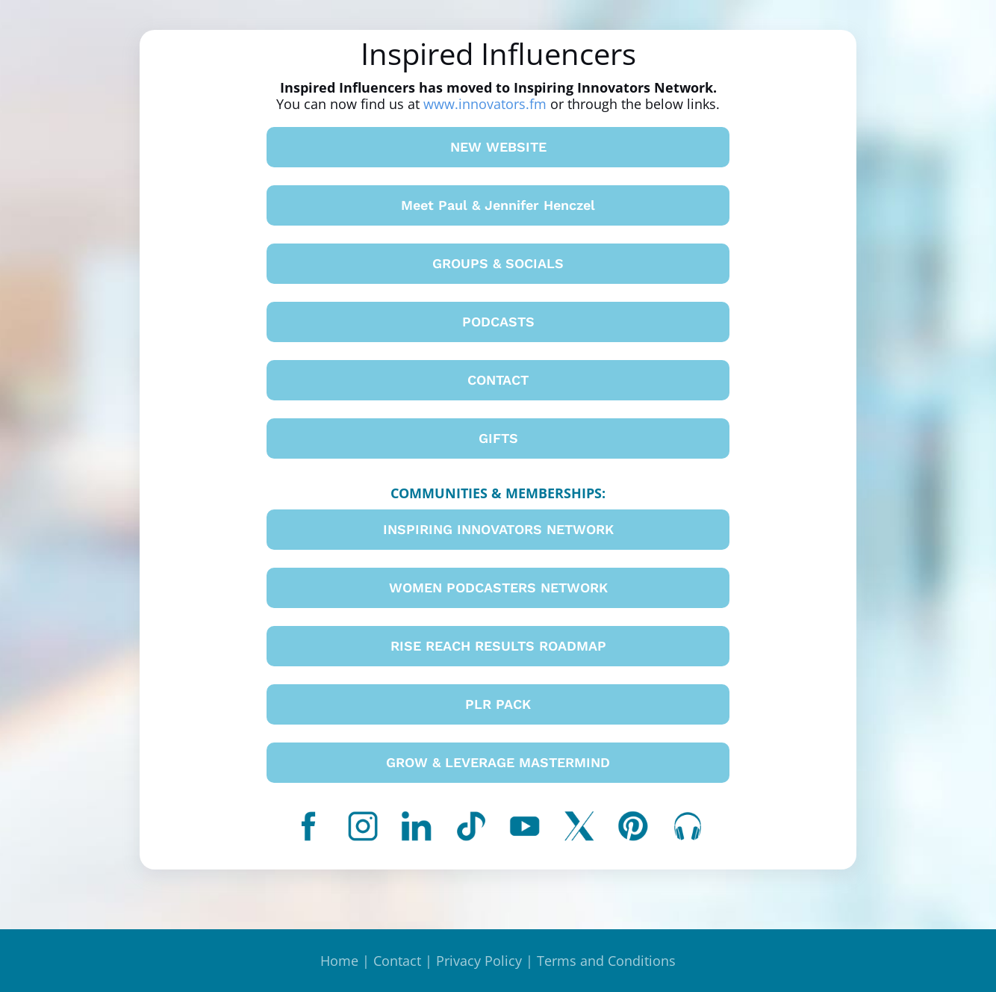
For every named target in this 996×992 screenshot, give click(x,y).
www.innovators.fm (485, 104)
